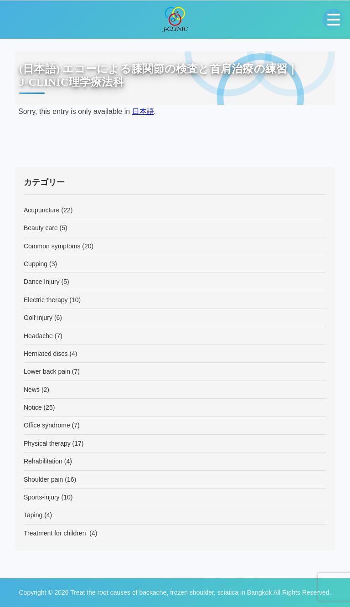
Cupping (35, 263)
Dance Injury (42, 281)
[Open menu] (334, 20)
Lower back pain (47, 371)
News (32, 389)
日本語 (143, 111)
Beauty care (41, 227)
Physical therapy (47, 443)
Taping (33, 515)
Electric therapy (45, 300)
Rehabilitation (43, 461)
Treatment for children (56, 533)
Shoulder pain (43, 479)
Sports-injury (42, 497)
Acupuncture (42, 210)
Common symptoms (52, 246)
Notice (33, 407)
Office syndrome (47, 425)
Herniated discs (46, 353)
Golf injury (38, 317)
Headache (38, 336)
